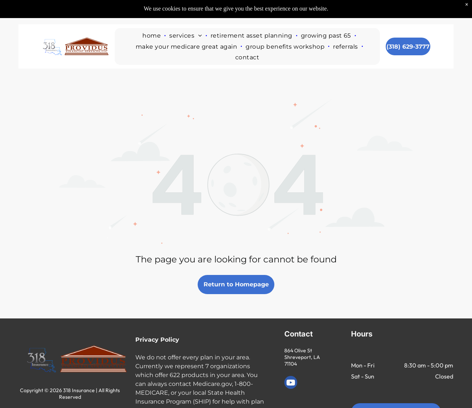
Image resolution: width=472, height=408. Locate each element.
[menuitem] (152, 18)
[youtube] (290, 383)
